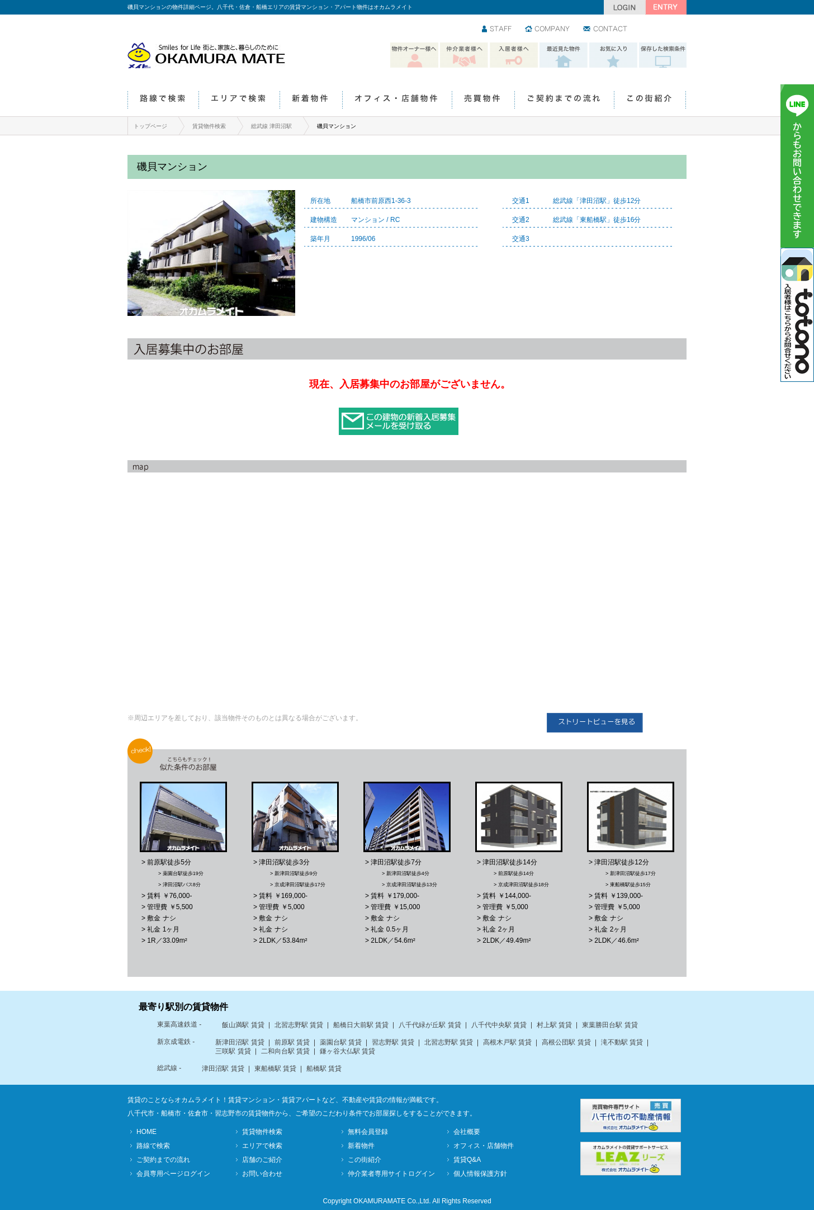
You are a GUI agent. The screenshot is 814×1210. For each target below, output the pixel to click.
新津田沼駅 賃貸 (239, 1042)
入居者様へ (514, 55)
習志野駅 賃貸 (393, 1042)
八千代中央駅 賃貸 (499, 1025)
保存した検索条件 (663, 55)
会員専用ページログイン (173, 1174)
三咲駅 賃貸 (232, 1051)
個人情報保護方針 (480, 1174)
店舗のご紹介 (262, 1160)
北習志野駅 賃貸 (299, 1025)
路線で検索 (162, 100)
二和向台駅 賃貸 (285, 1051)
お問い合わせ (605, 29)
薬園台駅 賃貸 (341, 1042)
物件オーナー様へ (414, 55)
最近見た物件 (563, 55)
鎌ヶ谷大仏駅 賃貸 (347, 1051)
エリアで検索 (239, 100)
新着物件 (311, 100)
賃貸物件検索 (209, 126)
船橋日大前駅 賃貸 (361, 1025)
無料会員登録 (368, 1132)
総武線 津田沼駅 (271, 126)
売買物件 (483, 100)
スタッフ (497, 29)
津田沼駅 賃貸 (223, 1068)
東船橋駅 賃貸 (275, 1068)
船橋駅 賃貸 (324, 1068)
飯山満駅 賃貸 (243, 1025)
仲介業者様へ (464, 55)
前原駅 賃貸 (292, 1042)
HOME (146, 1132)
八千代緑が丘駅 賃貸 (430, 1025)
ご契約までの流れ (564, 100)
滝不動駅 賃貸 (622, 1042)
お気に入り (613, 55)
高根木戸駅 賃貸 (507, 1042)
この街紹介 (650, 100)
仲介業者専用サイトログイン (391, 1174)
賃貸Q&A (467, 1160)
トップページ (150, 126)
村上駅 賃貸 (554, 1025)
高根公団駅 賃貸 (566, 1042)
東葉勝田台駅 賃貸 (609, 1025)
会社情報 (548, 29)
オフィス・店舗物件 (397, 100)
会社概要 (466, 1132)
